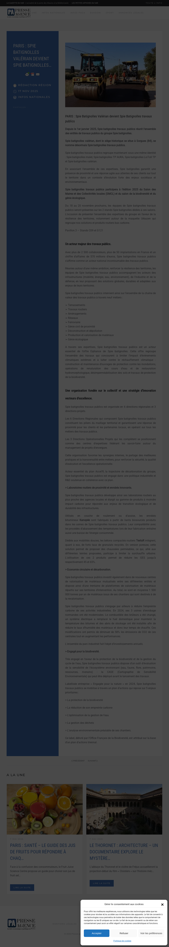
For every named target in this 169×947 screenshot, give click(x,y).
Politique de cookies (122, 941)
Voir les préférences (151, 933)
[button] (162, 904)
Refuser (124, 933)
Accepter (96, 933)
